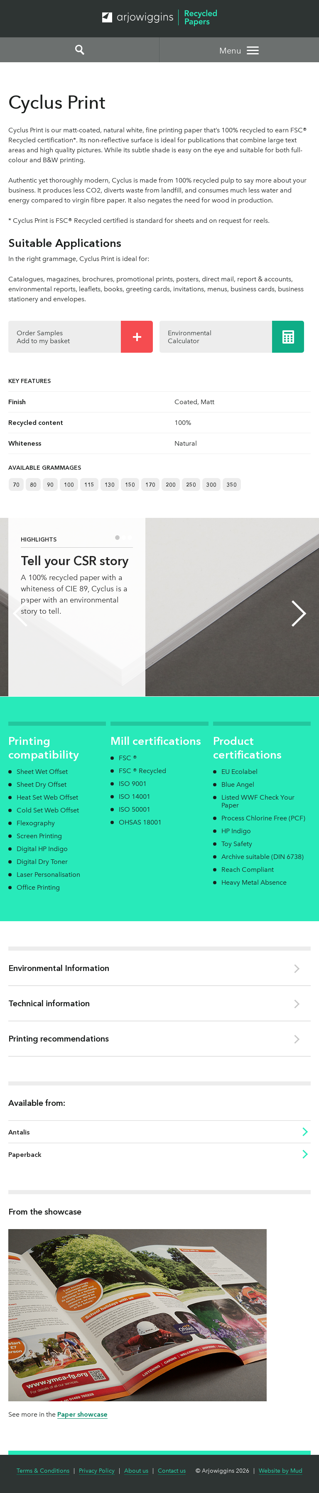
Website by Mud (280, 1470)
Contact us (172, 1470)
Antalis (18, 1132)
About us (136, 1470)
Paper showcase (82, 1414)
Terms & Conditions (43, 1470)
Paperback (25, 1155)
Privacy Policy (97, 1470)
